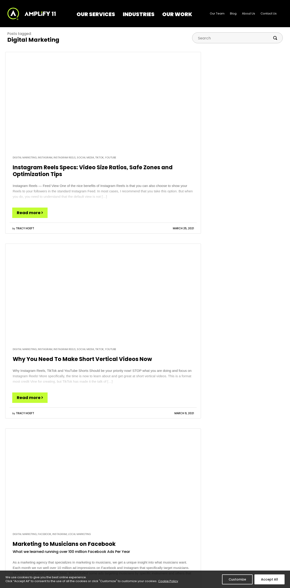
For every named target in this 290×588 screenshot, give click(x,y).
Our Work (177, 14)
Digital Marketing (71, 538)
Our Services (96, 14)
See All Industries (124, 558)
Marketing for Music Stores (237, 415)
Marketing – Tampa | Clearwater (127, 548)
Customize (237, 579)
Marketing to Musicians (128, 538)
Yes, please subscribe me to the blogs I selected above (178, 439)
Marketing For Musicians (157, 425)
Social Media (68, 553)
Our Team (217, 13)
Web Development (73, 546)
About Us (248, 13)
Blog (233, 13)
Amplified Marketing (153, 415)
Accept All (269, 579)
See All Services (71, 561)
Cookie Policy (168, 581)
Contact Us (269, 13)
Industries (139, 14)
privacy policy (269, 469)
